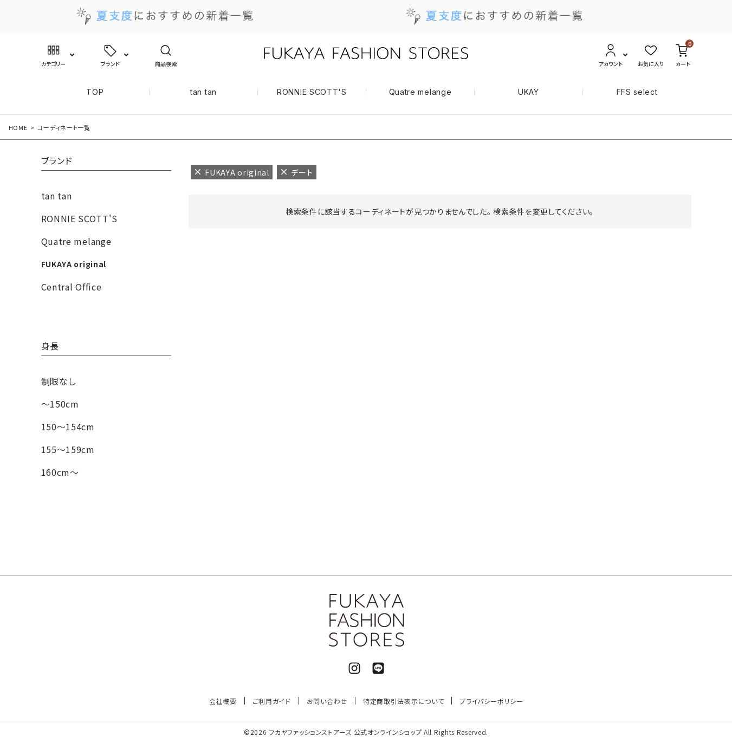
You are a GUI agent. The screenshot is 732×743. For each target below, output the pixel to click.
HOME (18, 127)
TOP (94, 91)
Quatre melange (420, 91)
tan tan (203, 91)
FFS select (637, 91)
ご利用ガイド (271, 701)
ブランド (57, 161)
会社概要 (223, 701)
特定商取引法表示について (403, 701)
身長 (50, 346)
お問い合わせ (327, 701)
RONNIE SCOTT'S (312, 91)
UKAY (528, 91)
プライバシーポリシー (491, 701)
